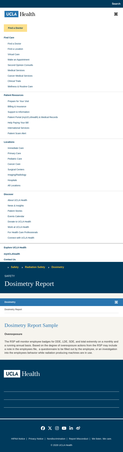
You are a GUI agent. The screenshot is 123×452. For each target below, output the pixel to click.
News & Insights (16, 205)
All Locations (14, 185)
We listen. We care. (102, 438)
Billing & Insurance (17, 106)
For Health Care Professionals (23, 232)
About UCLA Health (17, 200)
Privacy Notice (36, 438)
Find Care (9, 37)
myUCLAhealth (12, 254)
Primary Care (14, 153)
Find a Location (15, 49)
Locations (9, 142)
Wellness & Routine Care (20, 86)
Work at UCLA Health (18, 227)
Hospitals (12, 180)
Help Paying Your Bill (18, 122)
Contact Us (10, 259)
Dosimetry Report (13, 309)
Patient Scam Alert (17, 133)
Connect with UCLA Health (21, 237)
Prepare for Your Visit (18, 101)
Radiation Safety (35, 267)
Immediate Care (16, 148)
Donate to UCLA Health (19, 221)
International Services (18, 128)
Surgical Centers (16, 169)
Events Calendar (16, 216)
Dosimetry (57, 267)
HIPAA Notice (18, 438)
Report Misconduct (78, 438)
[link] (42, 428)
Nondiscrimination (56, 438)
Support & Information (18, 112)
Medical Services (16, 70)
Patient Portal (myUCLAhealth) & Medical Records (33, 117)
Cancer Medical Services (20, 76)
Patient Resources (13, 95)
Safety (15, 267)
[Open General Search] (115, 4)
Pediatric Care (15, 158)
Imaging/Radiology (17, 174)
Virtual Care (14, 54)
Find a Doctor (14, 43)
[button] (61, 247)
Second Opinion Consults (20, 65)
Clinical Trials (14, 81)
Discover (8, 194)
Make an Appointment (18, 59)
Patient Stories (15, 211)
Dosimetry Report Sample (31, 325)
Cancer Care (14, 164)
